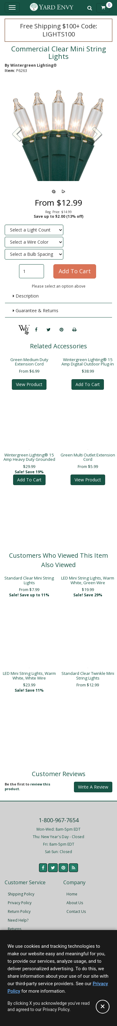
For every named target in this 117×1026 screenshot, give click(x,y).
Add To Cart (88, 384)
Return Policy (19, 911)
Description (26, 296)
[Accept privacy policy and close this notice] (103, 1007)
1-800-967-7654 (59, 820)
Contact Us (76, 911)
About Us (74, 902)
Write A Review (93, 787)
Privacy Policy (20, 902)
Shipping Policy (21, 894)
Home (71, 894)
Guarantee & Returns (35, 310)
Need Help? (18, 920)
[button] (97, 135)
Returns (14, 929)
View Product (29, 384)
